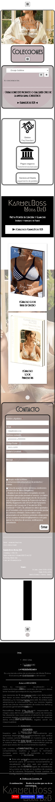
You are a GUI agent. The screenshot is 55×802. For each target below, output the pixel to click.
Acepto (40, 797)
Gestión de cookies (28, 797)
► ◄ (31, 778)
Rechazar (15, 797)
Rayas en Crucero (27, 305)
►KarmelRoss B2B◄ (27, 102)
